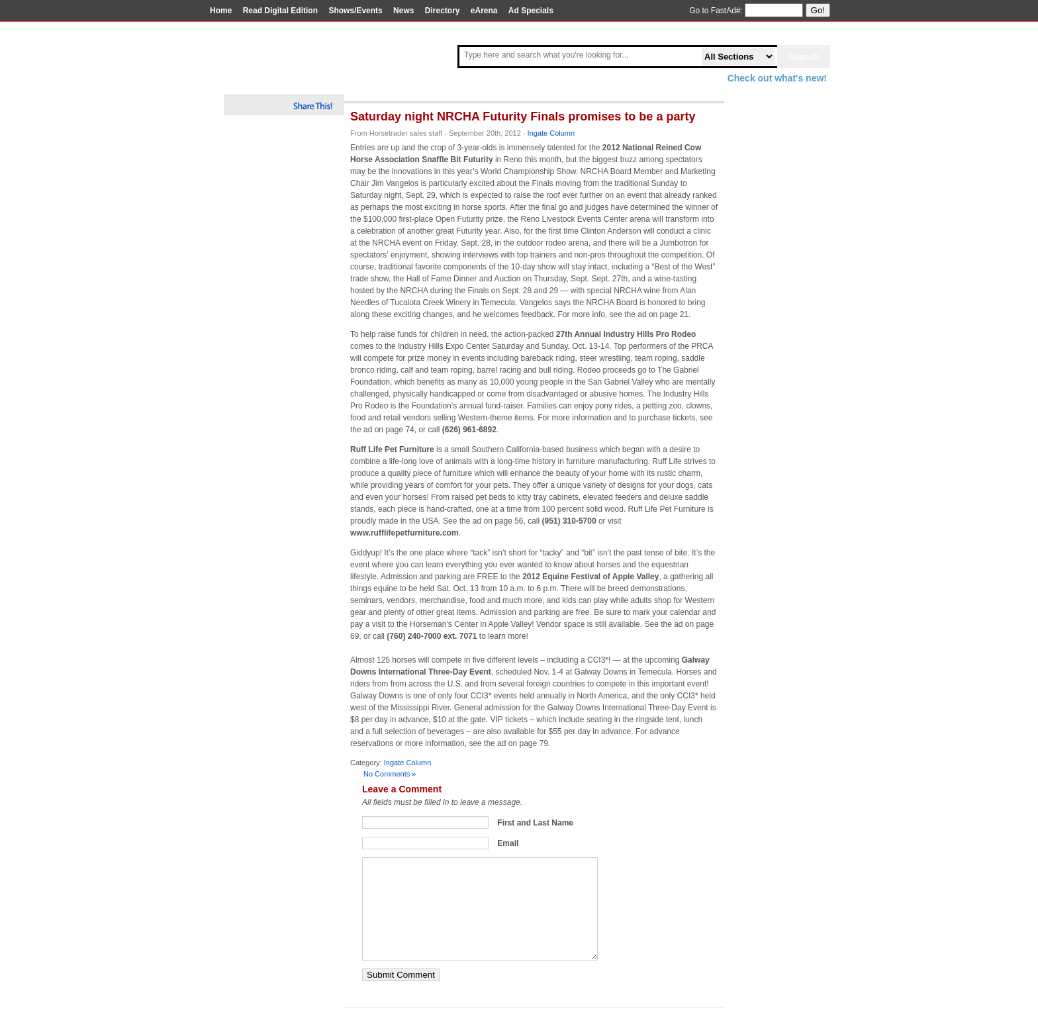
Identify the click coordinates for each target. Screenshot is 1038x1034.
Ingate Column (551, 133)
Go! (818, 10)
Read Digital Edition (280, 10)
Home (221, 10)
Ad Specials (530, 10)
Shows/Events (355, 10)
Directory (442, 10)
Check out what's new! (777, 78)
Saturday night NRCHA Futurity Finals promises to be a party (522, 116)
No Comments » (389, 774)
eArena (484, 10)
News (403, 10)
